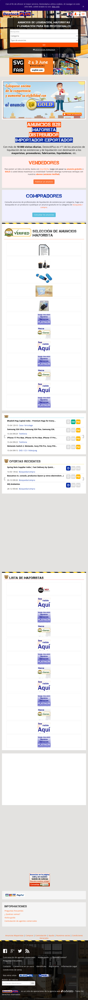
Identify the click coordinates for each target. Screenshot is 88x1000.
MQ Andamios (13, 484)
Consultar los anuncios (44, 214)
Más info (55, 6)
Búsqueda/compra (27, 472)
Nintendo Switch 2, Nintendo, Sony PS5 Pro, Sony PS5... (32, 446)
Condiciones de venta (12, 969)
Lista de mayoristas (26, 578)
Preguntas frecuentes (14, 911)
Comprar (29, 935)
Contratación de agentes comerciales (21, 921)
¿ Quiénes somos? (12, 914)
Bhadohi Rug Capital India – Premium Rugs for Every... (31, 421)
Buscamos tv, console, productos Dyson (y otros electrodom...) (35, 475)
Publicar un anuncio (44, 181)
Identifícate (41, 966)
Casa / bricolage (26, 425)
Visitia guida (10, 917)
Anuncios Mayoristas (14, 935)
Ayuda (51, 935)
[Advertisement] (44, 513)
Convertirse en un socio (23, 966)
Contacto (7, 966)
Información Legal (69, 966)
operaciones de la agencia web (46, 991)
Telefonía (23, 433)
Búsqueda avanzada (44, 49)
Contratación (41, 935)
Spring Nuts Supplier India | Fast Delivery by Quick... (30, 467)
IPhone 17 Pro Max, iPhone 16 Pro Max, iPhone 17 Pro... (32, 437)
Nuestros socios (63, 935)
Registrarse (54, 966)
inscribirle (44, 169)
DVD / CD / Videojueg (28, 450)
